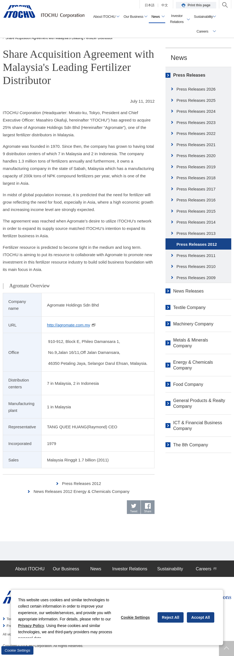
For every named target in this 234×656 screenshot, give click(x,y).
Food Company (188, 384)
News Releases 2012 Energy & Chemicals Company (81, 491)
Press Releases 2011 (196, 255)
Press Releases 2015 (196, 211)
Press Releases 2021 (196, 144)
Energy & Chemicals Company (193, 365)
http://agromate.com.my (71, 325)
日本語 (150, 5)
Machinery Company (193, 324)
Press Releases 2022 (196, 133)
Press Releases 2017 (196, 189)
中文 (164, 5)
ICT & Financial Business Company (197, 425)
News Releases (188, 291)
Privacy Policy (31, 625)
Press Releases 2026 (196, 89)
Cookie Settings (17, 650)
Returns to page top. (226, 648)
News (179, 57)
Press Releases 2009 (196, 277)
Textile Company (189, 307)
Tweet (134, 511)
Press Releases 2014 (196, 222)
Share (148, 511)
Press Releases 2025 (196, 100)
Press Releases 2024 (196, 111)
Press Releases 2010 (196, 266)
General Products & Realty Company (199, 403)
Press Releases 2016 (196, 200)
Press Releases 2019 (196, 166)
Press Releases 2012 (81, 483)
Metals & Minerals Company (190, 343)
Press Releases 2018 (196, 177)
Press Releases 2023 (196, 122)
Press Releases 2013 (196, 233)
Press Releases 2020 (196, 155)
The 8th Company (190, 445)
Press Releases (189, 75)
